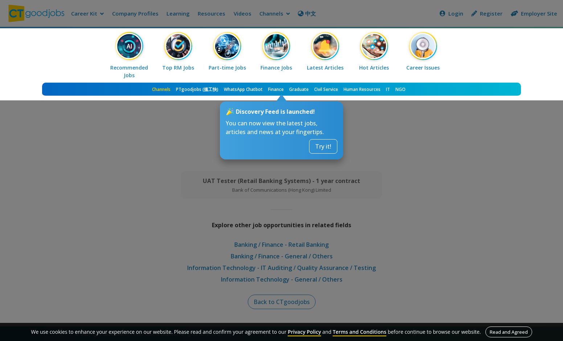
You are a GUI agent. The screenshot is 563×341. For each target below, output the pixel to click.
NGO (400, 89)
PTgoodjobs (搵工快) (197, 89)
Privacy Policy (304, 331)
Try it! (323, 146)
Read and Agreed (509, 332)
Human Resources (362, 89)
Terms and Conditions (359, 331)
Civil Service (326, 89)
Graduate (299, 89)
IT (388, 89)
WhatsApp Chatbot (243, 89)
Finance (276, 89)
